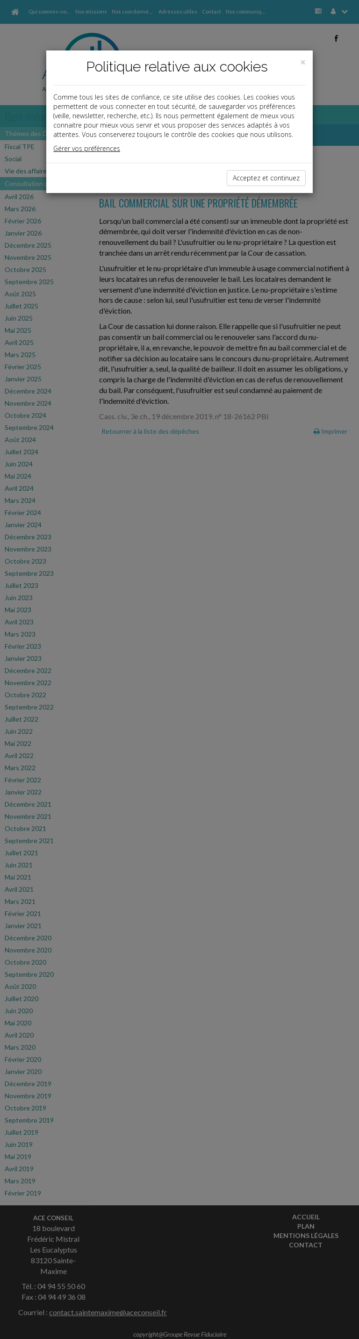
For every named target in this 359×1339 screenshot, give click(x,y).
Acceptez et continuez (266, 177)
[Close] (303, 62)
